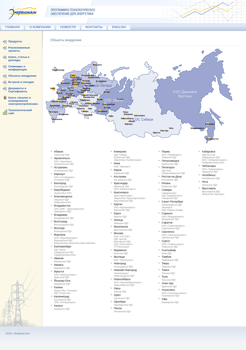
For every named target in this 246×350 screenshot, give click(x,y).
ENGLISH (119, 27)
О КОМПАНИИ (40, 27)
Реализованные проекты (19, 49)
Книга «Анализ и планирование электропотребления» (23, 100)
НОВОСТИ (68, 27)
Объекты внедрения (22, 75)
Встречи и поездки (21, 81)
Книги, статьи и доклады (18, 58)
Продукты (15, 41)
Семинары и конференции (17, 68)
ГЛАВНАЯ (12, 27)
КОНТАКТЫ (93, 27)
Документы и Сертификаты (17, 90)
